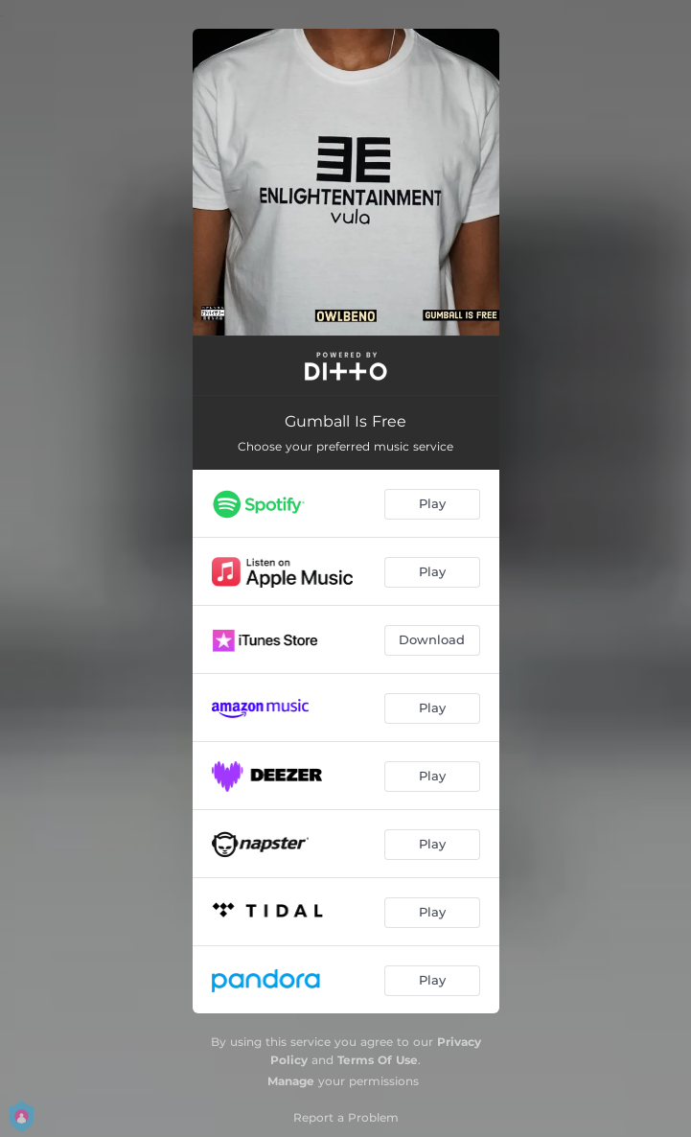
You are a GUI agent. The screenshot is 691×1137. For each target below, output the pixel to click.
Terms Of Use (377, 1060)
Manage (290, 1081)
